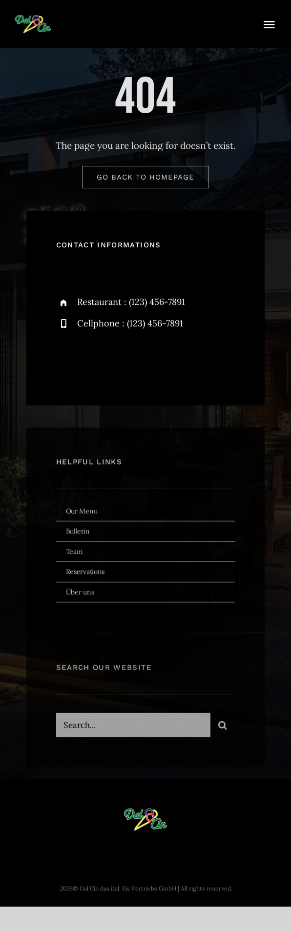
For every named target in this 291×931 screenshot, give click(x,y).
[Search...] (133, 726)
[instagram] (121, 359)
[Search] (222, 726)
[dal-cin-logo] (33, 19)
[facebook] (67, 359)
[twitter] (94, 359)
